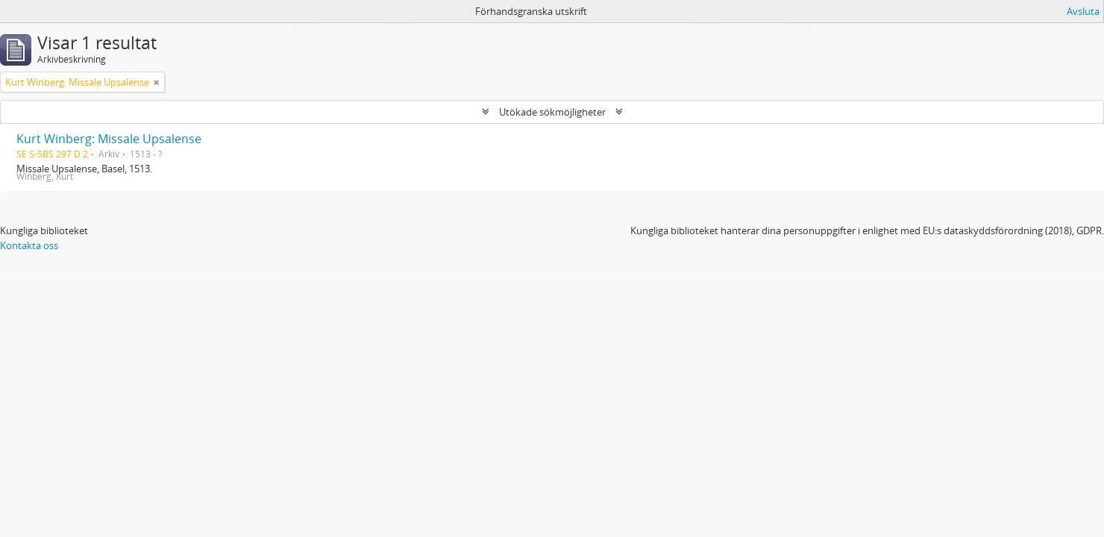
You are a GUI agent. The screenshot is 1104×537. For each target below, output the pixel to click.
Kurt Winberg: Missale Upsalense (108, 139)
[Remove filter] (157, 82)
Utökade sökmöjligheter (552, 112)
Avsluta (1083, 11)
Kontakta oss (29, 245)
